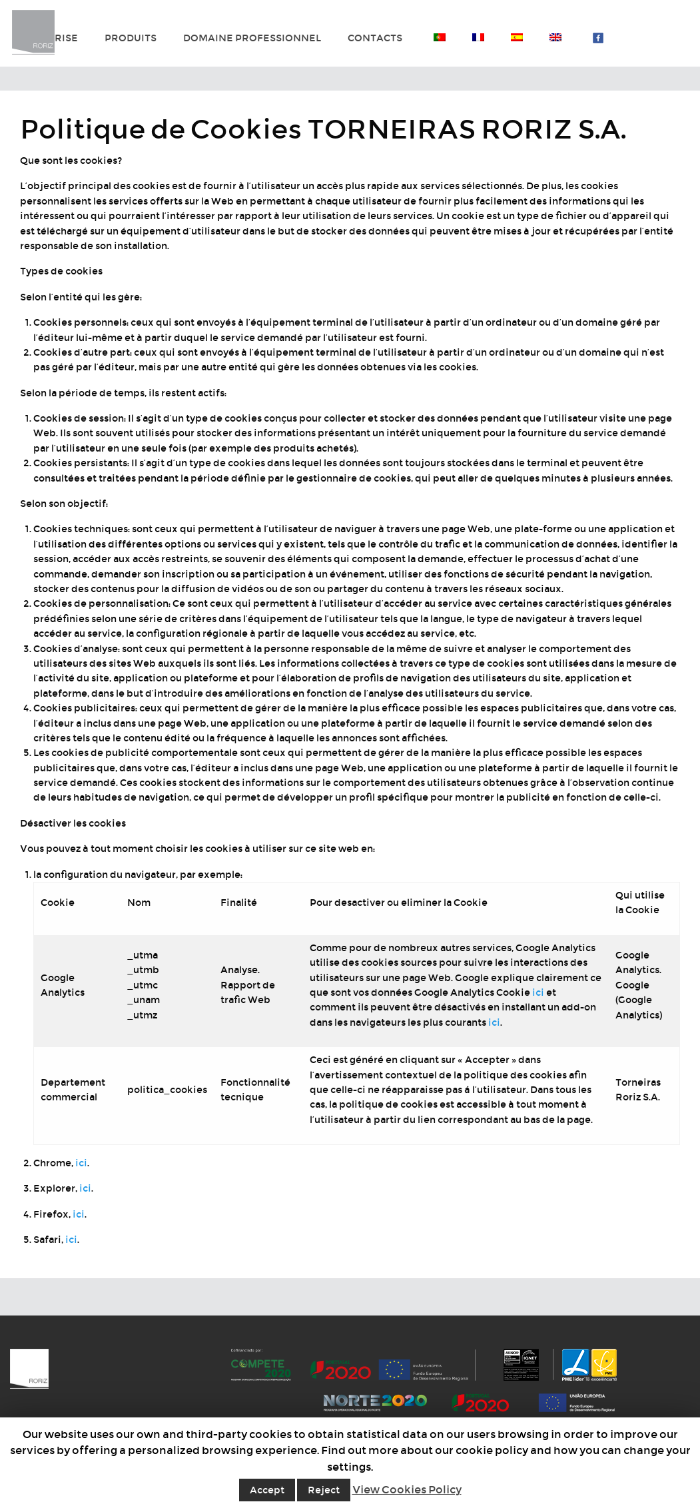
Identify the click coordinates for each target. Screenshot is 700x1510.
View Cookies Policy (407, 1489)
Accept (267, 1490)
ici (538, 992)
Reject (324, 1490)
